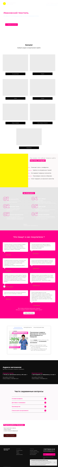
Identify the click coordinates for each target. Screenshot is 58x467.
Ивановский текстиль (11, 3)
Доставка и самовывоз (33, 450)
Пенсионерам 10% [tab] (18, 327)
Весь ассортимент (33, 454)
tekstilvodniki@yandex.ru (49, 451)
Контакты (32, 4)
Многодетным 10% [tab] (28, 327)
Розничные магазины (33, 453)
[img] (42, 87)
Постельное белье (19, 450)
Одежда (27, 4)
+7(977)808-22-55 (52, 3)
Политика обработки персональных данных (38, 464)
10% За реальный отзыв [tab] (39, 327)
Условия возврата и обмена (34, 451)
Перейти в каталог (12, 24)
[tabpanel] (29, 341)
